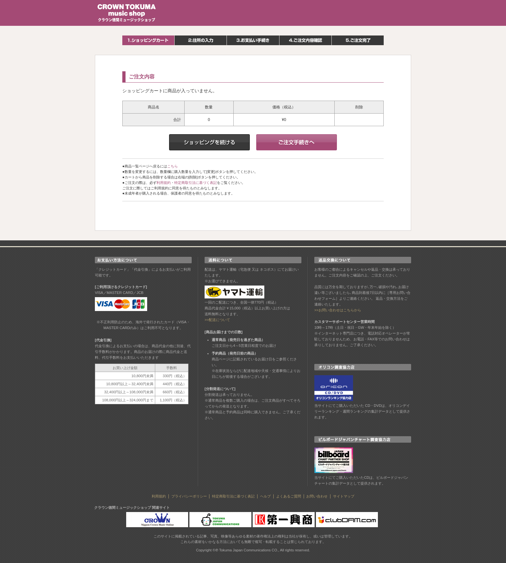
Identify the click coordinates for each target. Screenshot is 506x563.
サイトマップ (343, 496)
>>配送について (217, 320)
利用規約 (164, 183)
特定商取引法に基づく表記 (195, 183)
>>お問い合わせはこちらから (337, 310)
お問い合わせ (317, 496)
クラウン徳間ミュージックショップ (127, 13)
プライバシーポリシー (189, 496)
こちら (172, 166)
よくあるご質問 (288, 496)
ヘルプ (265, 496)
